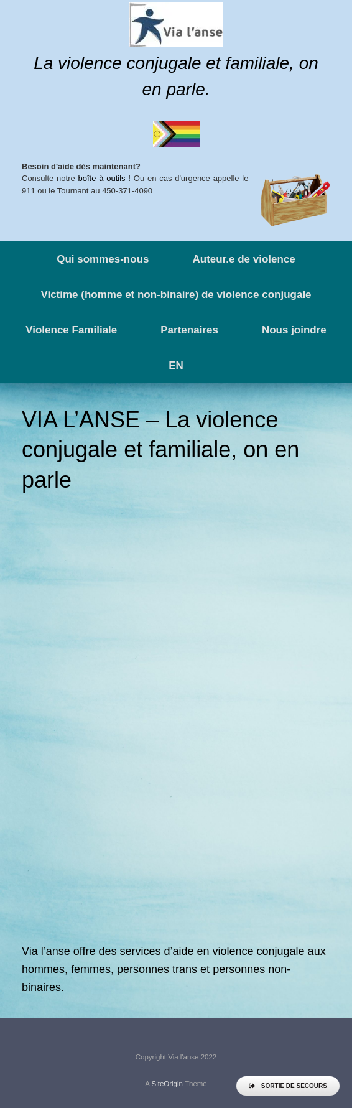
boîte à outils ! (104, 178)
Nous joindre (294, 330)
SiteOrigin (167, 1083)
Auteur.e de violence (243, 259)
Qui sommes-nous (103, 259)
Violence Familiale (71, 330)
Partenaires (189, 330)
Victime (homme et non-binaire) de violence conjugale (175, 294)
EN (176, 365)
